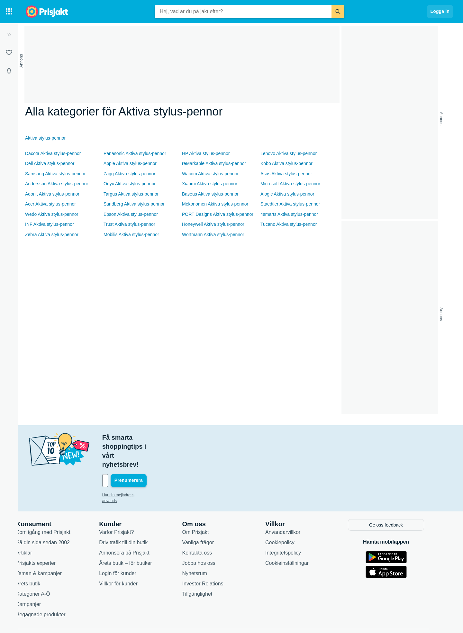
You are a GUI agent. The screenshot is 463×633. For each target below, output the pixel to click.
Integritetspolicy (295, 525)
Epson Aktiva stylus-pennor (131, 214)
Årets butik (40, 555)
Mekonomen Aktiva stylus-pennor (215, 203)
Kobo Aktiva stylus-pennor (286, 163)
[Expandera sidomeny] (9, 34)
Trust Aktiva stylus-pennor (129, 224)
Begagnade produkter (52, 586)
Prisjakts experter (48, 535)
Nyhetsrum (206, 545)
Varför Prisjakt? (128, 504)
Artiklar (36, 525)
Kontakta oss (209, 525)
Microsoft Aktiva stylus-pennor (290, 183)
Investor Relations (214, 555)
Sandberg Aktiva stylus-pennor (134, 203)
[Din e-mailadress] (155, 453)
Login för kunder (129, 545)
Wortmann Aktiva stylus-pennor (213, 234)
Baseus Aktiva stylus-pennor (210, 194)
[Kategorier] (9, 11)
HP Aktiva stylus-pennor (206, 153)
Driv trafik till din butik (135, 514)
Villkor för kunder (130, 555)
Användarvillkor (294, 504)
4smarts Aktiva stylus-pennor (289, 214)
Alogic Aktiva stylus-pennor (287, 194)
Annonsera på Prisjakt (136, 525)
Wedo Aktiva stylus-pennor (51, 214)
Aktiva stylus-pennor (45, 138)
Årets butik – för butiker (137, 535)
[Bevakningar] (9, 70)
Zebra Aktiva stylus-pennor (51, 234)
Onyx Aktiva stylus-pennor (130, 183)
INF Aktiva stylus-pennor (49, 224)
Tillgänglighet (209, 566)
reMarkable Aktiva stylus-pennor (214, 163)
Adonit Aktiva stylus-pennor (52, 194)
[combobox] (243, 11)
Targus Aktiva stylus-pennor (131, 194)
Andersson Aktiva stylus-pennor (56, 183)
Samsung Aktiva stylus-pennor (55, 173)
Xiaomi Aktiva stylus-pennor (209, 183)
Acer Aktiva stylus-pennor (50, 203)
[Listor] (9, 52)
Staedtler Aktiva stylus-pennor (290, 203)
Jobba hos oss (210, 535)
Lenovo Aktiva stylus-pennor (288, 153)
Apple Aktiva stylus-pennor (130, 163)
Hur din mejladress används (138, 468)
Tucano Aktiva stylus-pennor (288, 224)
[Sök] (337, 11)
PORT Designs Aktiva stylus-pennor (217, 214)
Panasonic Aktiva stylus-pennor (135, 153)
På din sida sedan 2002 (54, 514)
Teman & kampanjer (50, 545)
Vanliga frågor (209, 514)
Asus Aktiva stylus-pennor (286, 173)
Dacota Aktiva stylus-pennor (53, 153)
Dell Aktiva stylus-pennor (49, 163)
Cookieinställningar (298, 535)
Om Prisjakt (207, 504)
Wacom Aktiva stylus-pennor (210, 173)
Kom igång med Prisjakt (55, 504)
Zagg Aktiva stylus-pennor (129, 173)
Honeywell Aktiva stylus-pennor (213, 224)
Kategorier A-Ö (45, 566)
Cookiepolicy (291, 514)
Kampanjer (40, 576)
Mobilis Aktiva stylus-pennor (131, 234)
